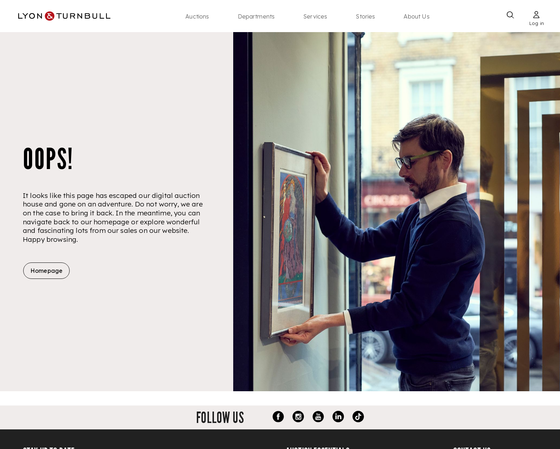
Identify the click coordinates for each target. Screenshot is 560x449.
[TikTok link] (358, 417)
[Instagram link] (298, 417)
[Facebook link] (278, 417)
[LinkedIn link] (338, 417)
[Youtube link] (318, 417)
